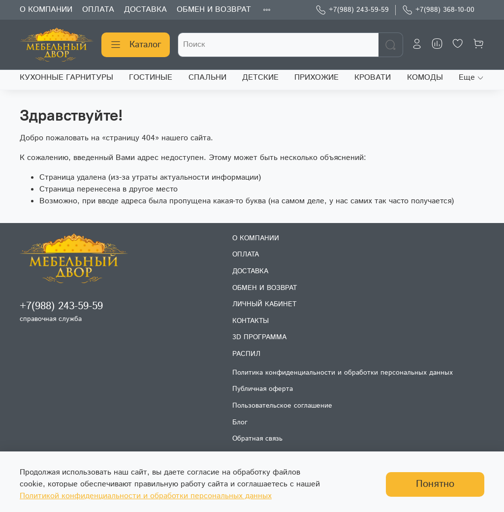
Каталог (135, 44)
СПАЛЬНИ (207, 77)
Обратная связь (257, 439)
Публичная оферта (262, 389)
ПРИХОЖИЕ (316, 77)
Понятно (435, 484)
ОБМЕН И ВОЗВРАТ (214, 9)
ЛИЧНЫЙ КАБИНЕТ (264, 304)
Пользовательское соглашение (282, 406)
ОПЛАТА (98, 9)
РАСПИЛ (246, 354)
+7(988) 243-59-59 (352, 10)
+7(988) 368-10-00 (438, 10)
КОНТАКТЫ (250, 321)
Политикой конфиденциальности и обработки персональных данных (146, 496)
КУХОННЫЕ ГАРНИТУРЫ (66, 77)
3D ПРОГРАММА (259, 337)
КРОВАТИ (372, 77)
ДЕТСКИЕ (260, 77)
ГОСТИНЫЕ (150, 77)
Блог (240, 422)
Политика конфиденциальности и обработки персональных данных (342, 373)
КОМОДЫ (425, 77)
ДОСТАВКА (145, 9)
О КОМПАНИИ (46, 9)
